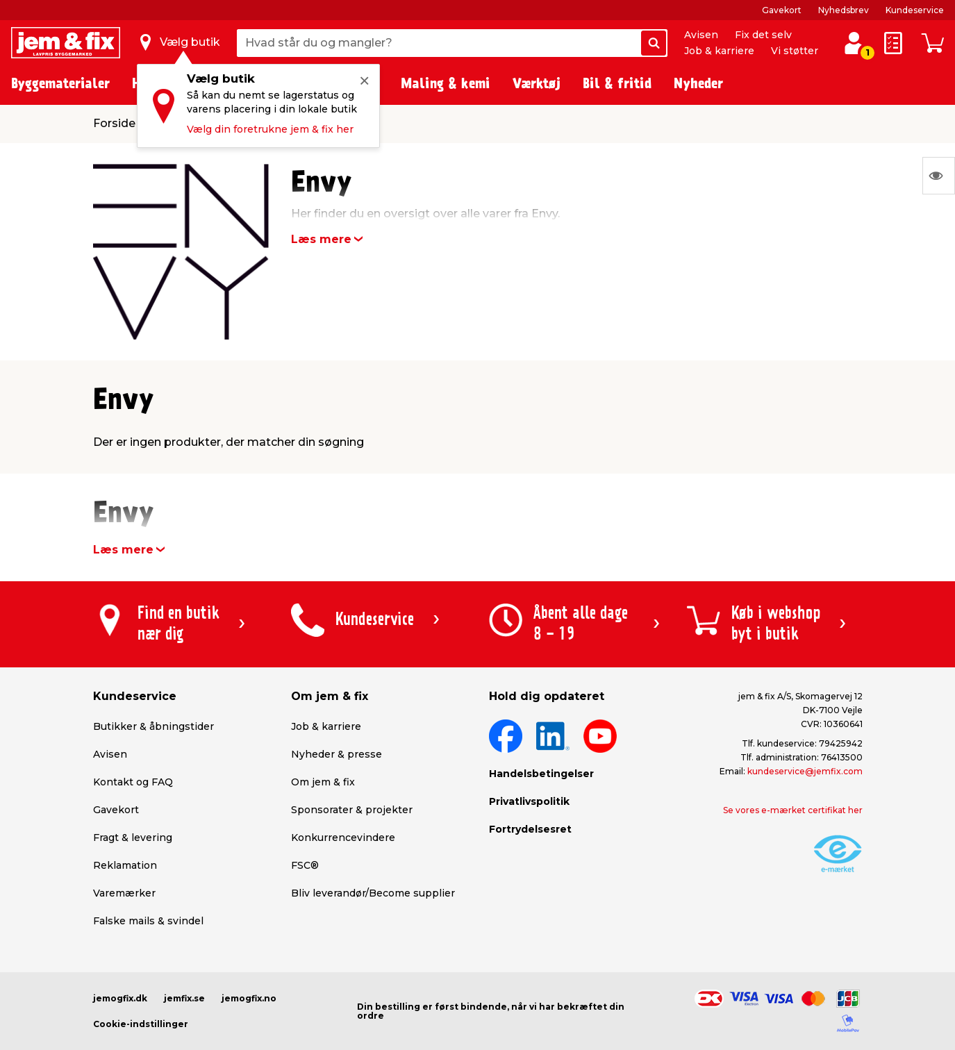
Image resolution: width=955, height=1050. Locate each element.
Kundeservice (915, 10)
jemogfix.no (249, 998)
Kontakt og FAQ (133, 782)
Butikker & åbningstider (153, 726)
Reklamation (125, 865)
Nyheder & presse (336, 754)
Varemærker (124, 893)
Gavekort (782, 10)
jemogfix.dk (120, 998)
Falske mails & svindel (148, 921)
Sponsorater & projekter (352, 809)
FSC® (305, 865)
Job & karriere (719, 50)
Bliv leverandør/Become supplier (373, 893)
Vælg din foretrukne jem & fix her (270, 129)
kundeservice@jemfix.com (805, 771)
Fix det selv (763, 34)
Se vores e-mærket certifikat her (793, 810)
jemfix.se (184, 998)
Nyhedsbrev (843, 10)
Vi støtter (794, 50)
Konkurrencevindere (343, 837)
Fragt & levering (132, 837)
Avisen (701, 34)
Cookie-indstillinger (140, 1023)
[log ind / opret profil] (853, 43)
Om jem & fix (323, 782)
